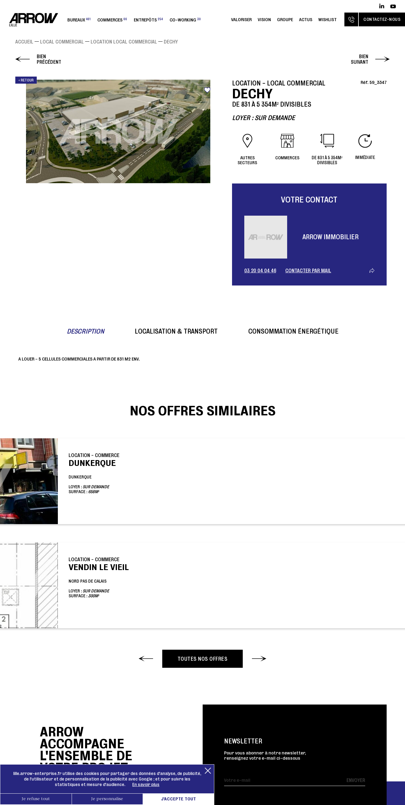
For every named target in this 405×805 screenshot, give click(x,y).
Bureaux (79, 19)
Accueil (24, 41)
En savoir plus (145, 784)
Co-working (185, 19)
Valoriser (241, 19)
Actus (305, 19)
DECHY (171, 41)
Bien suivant (359, 59)
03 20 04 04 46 (260, 270)
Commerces (112, 19)
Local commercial (62, 41)
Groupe (285, 19)
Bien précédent (49, 59)
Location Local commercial (124, 41)
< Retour (26, 80)
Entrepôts (148, 19)
